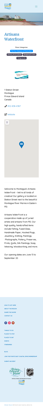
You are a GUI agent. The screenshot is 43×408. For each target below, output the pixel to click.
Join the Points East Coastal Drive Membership (20, 356)
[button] (7, 75)
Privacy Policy (8, 405)
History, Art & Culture (14, 54)
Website (11, 114)
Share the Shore (10, 312)
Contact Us (8, 316)
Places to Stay (9, 334)
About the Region (10, 309)
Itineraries (8, 344)
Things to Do (21, 58)
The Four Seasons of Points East (21, 51)
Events (6, 341)
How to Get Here (10, 305)
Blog (6, 351)
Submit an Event (9, 361)
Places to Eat (9, 337)
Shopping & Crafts (29, 54)
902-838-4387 (14, 106)
